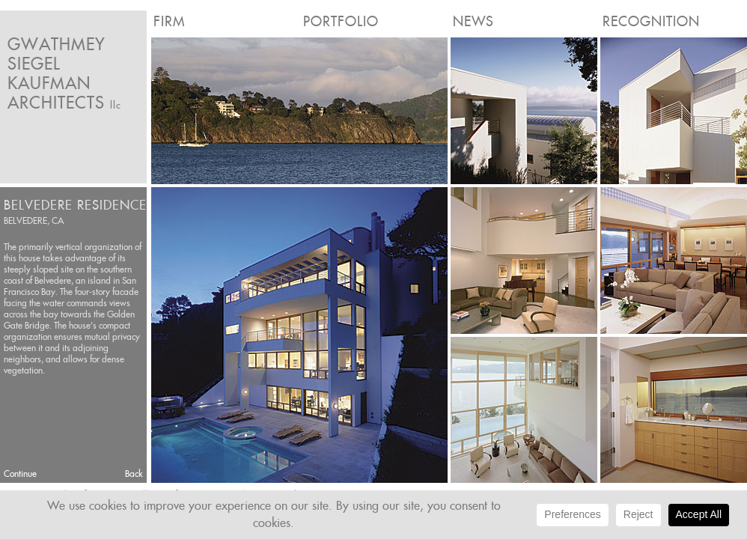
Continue (20, 473)
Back (134, 473)
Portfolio (341, 21)
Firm (169, 21)
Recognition (651, 21)
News (473, 21)
